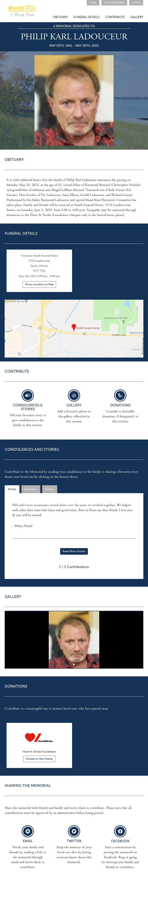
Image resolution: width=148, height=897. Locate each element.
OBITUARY (60, 17)
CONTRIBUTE (115, 17)
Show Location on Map (39, 284)
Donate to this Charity (39, 758)
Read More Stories (74, 551)
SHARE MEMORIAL (114, 2)
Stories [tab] (12, 489)
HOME (93, 2)
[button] (114, 3)
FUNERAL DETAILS (86, 17)
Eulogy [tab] (49, 489)
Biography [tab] (30, 489)
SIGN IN (136, 2)
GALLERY (136, 17)
